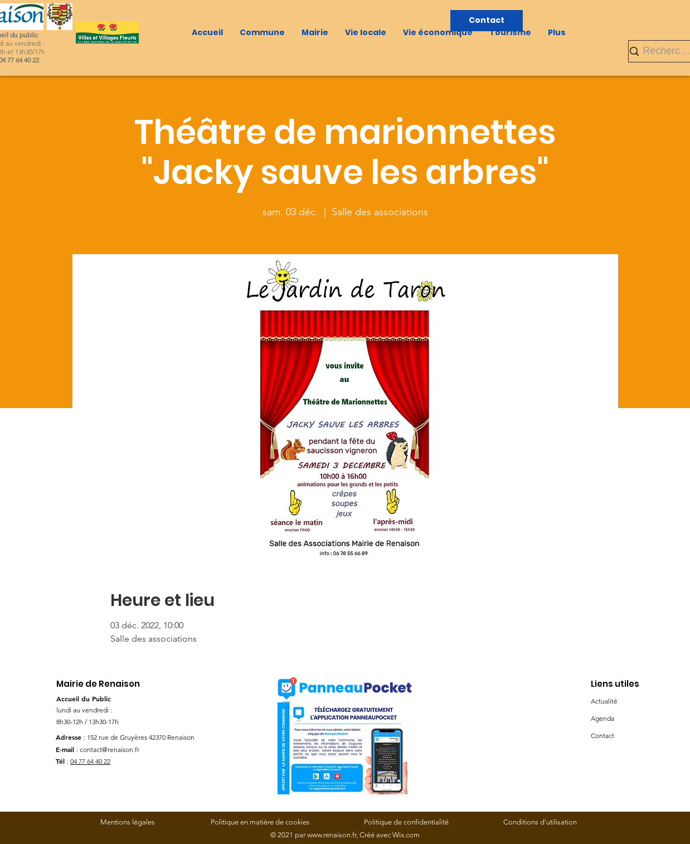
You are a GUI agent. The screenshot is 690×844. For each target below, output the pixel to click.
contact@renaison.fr (109, 749)
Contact (602, 735)
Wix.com (406, 835)
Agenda (602, 718)
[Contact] (486, 20)
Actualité (604, 701)
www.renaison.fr (331, 835)
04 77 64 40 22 (90, 761)
